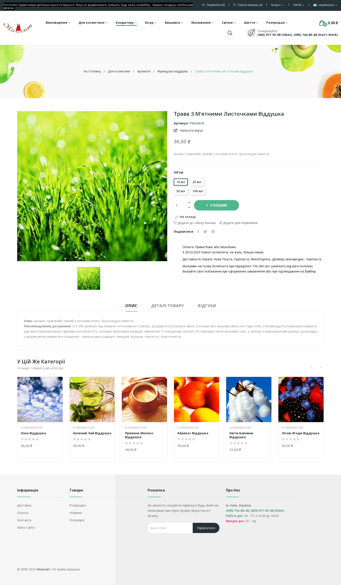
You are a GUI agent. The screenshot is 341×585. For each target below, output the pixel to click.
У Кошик (218, 205)
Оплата (22, 513)
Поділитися (198, 231)
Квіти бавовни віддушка (241, 435)
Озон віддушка (33, 433)
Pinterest (213, 231)
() (247, 5)
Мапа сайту (26, 527)
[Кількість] (180, 205)
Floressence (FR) (31, 427)
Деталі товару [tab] (167, 305)
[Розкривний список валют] (299, 5)
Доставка (24, 505)
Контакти (24, 520)
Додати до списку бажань (195, 223)
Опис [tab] (131, 305)
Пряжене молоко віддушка (139, 435)
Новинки (75, 513)
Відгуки (207, 305)
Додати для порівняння (238, 223)
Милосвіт (43, 569)
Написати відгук (191, 130)
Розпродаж (77, 505)
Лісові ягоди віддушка (300, 433)
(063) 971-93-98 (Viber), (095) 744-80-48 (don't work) (297, 35)
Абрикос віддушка (192, 433)
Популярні (76, 520)
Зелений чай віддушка (92, 433)
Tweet (205, 231)
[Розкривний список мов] (325, 5)
